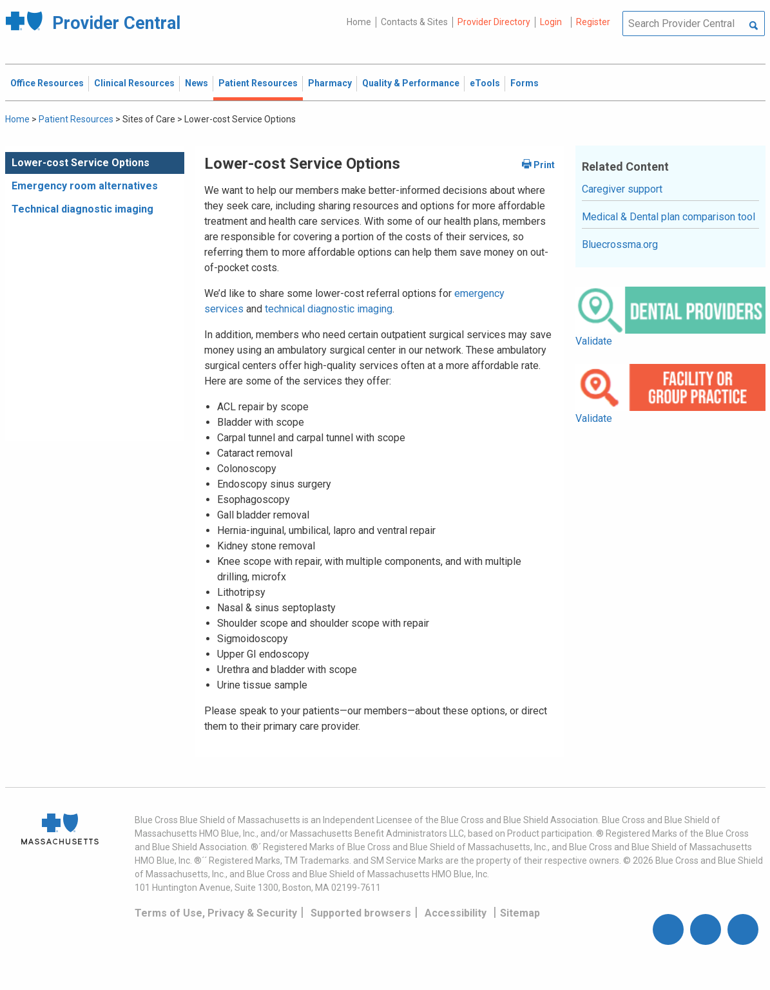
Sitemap (520, 913)
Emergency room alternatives (85, 186)
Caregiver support (622, 189)
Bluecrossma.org (620, 244)
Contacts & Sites (414, 22)
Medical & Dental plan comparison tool (668, 217)
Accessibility (455, 913)
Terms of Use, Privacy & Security (216, 913)
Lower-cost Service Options (80, 163)
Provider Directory (493, 22)
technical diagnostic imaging (328, 309)
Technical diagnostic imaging (82, 209)
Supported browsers (361, 913)
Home (359, 22)
